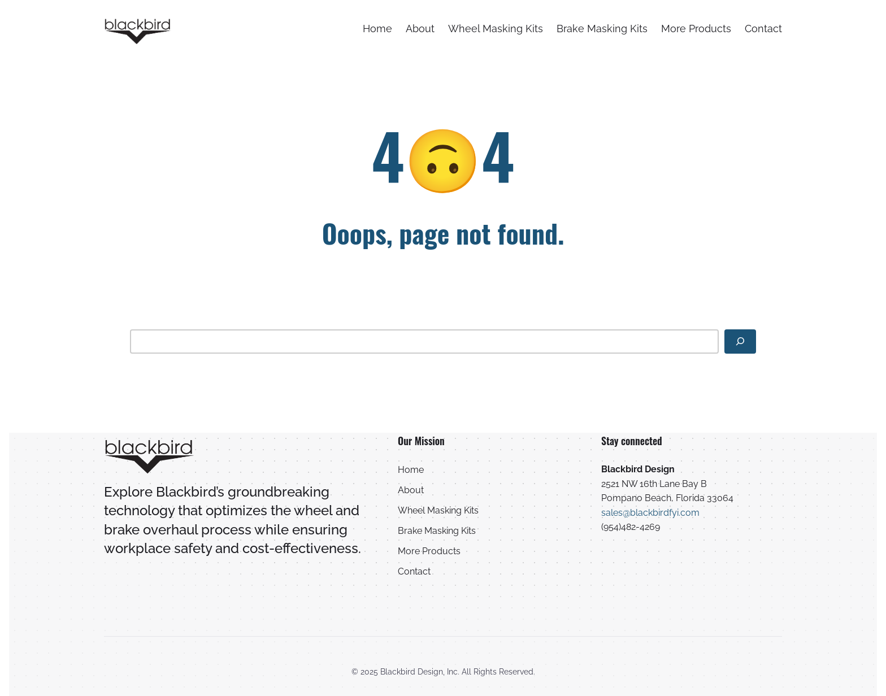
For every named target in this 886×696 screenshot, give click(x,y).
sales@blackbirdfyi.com (650, 512)
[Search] (740, 341)
